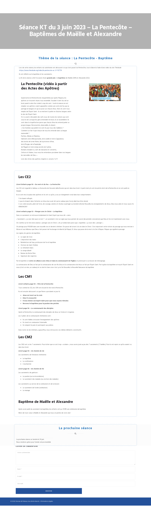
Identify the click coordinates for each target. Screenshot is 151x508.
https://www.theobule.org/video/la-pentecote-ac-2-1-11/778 (40, 71)
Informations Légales (46, 504)
